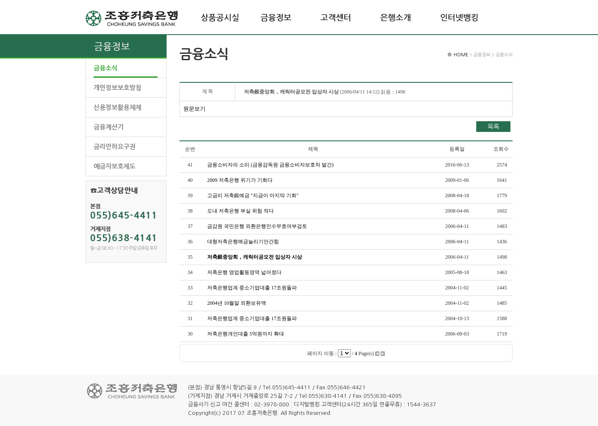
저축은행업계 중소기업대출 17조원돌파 (252, 288)
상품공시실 (220, 18)
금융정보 (276, 18)
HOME (461, 55)
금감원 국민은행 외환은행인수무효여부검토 (257, 226)
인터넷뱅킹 (459, 18)
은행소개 (395, 18)
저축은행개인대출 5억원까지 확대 (245, 334)
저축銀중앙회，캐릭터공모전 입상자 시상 (254, 257)
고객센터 (335, 18)
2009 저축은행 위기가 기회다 (240, 180)
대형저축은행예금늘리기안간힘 (243, 242)
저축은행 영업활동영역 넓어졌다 (244, 272)
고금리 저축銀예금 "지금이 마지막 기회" (253, 195)
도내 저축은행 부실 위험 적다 (240, 211)
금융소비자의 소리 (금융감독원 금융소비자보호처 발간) (270, 165)
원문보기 (194, 108)
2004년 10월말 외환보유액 (236, 303)
